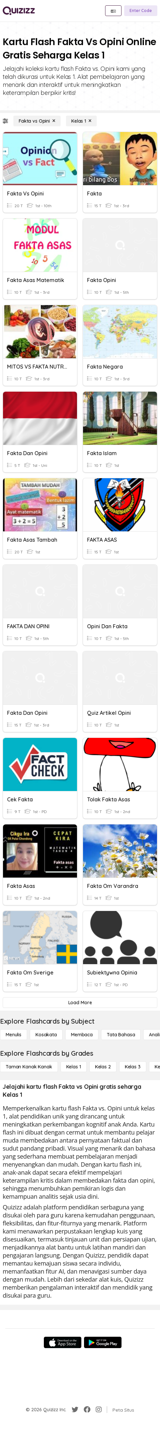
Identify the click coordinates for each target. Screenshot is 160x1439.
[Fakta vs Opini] (37, 121)
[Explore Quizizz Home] (19, 10)
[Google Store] (103, 1342)
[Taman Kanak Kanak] (29, 1066)
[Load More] (80, 1002)
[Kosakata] (46, 1034)
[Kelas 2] (102, 1066)
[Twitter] (75, 1409)
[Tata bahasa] (121, 1034)
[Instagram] (99, 1409)
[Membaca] (81, 1034)
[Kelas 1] (81, 121)
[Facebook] (87, 1409)
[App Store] (62, 1342)
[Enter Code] (140, 10)
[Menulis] (13, 1034)
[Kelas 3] (132, 1066)
